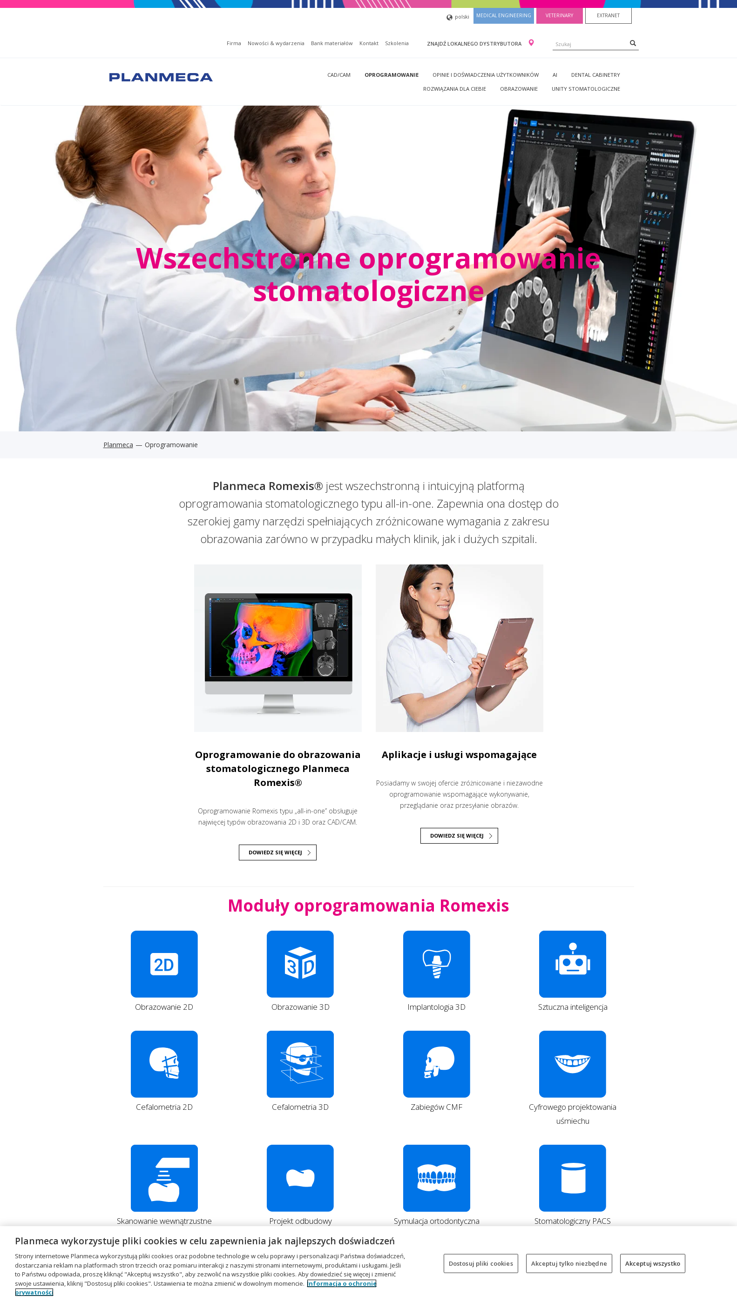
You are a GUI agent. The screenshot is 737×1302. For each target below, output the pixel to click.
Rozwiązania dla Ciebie (454, 88)
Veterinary (559, 15)
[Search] (633, 43)
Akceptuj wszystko (652, 1263)
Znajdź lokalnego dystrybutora (475, 43)
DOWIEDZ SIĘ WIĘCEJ (275, 852)
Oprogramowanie (392, 74)
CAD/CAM (339, 74)
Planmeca (118, 444)
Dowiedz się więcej (457, 835)
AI (555, 74)
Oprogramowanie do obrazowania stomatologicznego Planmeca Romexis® (278, 768)
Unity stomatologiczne (586, 88)
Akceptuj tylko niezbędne (569, 1263)
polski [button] (457, 17)
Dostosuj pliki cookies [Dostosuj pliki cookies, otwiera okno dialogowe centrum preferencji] (481, 1263)
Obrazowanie (519, 88)
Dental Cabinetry (595, 74)
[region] (368, 1264)
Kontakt (369, 43)
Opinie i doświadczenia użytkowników (486, 74)
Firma (234, 43)
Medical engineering (503, 15)
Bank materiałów (332, 43)
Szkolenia (397, 43)
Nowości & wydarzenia (276, 43)
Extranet (608, 15)
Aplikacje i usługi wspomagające (459, 754)
